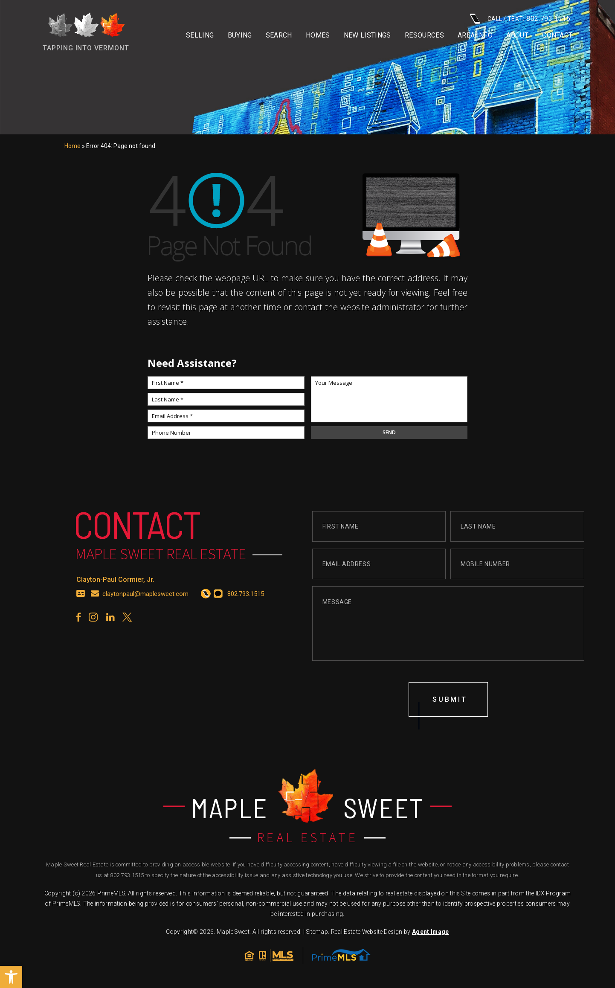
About (517, 35)
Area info (475, 35)
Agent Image (430, 931)
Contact (557, 35)
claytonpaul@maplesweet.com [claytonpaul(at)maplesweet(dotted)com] (145, 602)
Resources (424, 35)
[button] (11, 977)
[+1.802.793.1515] (206, 602)
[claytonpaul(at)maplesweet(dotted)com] (95, 603)
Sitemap (317, 931)
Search (279, 35)
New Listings (367, 35)
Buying (240, 35)
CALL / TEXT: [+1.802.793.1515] (520, 18)
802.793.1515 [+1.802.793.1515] (127, 875)
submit (449, 708)
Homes (318, 35)
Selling (200, 35)
